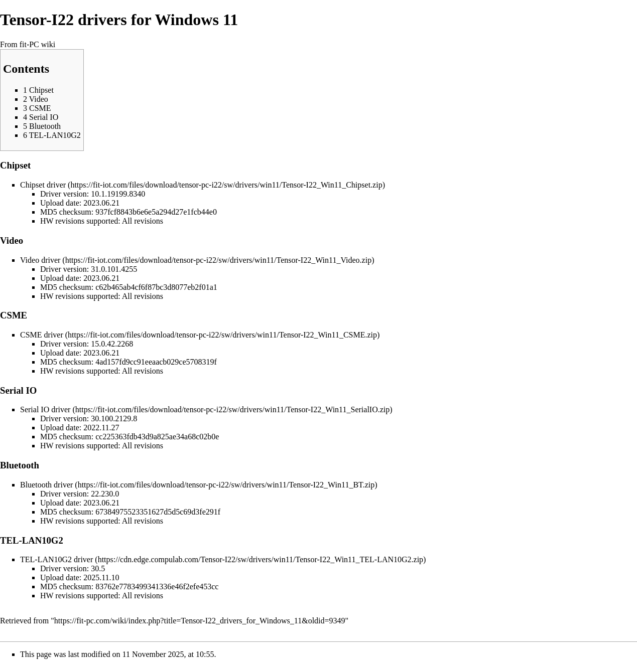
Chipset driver (43, 185)
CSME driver (41, 334)
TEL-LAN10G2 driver (56, 559)
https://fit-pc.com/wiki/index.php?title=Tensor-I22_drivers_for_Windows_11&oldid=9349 (199, 620)
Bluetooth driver (46, 484)
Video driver (40, 260)
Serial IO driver (45, 409)
